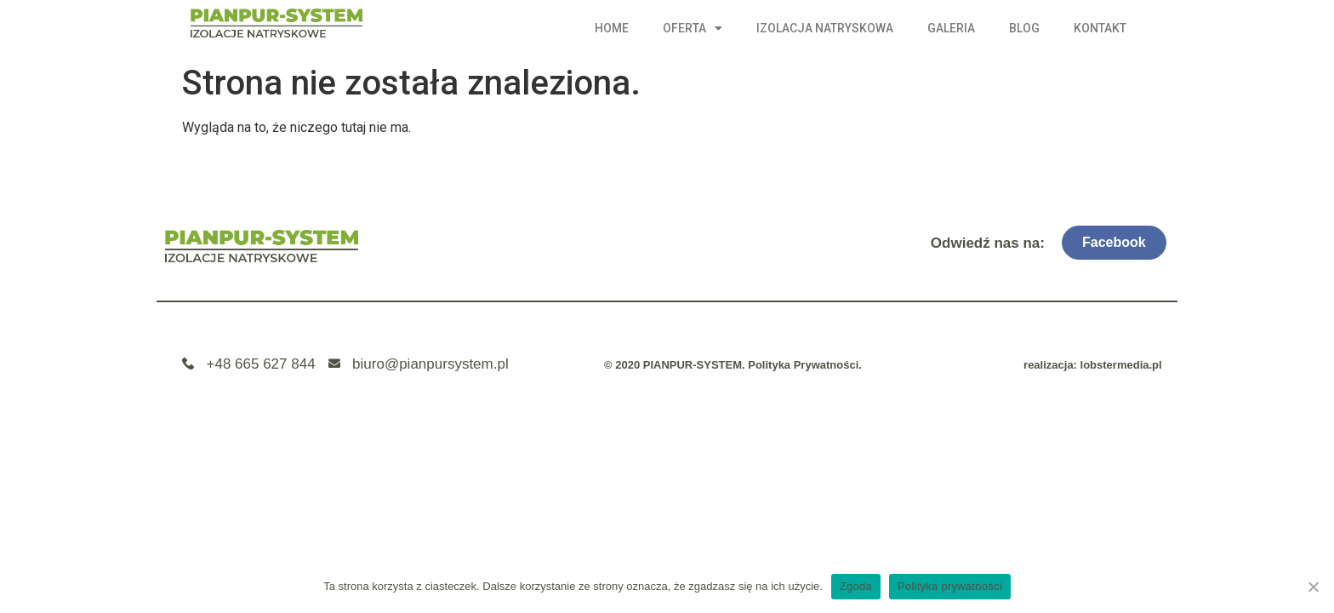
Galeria (951, 28)
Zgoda (856, 586)
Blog (1024, 28)
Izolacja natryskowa (824, 28)
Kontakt (1100, 28)
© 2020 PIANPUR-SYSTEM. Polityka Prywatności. (733, 364)
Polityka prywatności (950, 586)
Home (612, 28)
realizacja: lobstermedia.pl (1092, 364)
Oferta (692, 28)
